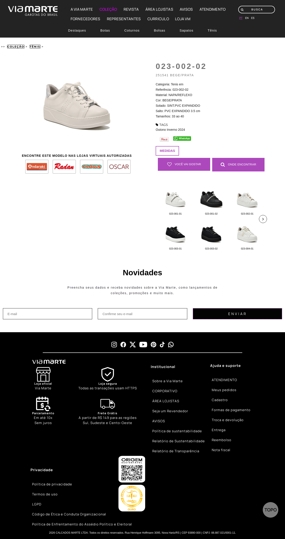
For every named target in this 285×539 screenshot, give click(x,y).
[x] (132, 344)
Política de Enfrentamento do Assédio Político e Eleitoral (82, 524)
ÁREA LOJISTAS (159, 9)
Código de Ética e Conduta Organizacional (69, 514)
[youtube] (143, 344)
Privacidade (42, 469)
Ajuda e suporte (225, 365)
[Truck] (107, 411)
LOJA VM (182, 18)
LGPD (36, 504)
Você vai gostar (184, 164)
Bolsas (159, 30)
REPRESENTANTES (124, 18)
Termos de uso (45, 494)
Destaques (77, 30)
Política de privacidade (52, 484)
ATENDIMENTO (213, 9)
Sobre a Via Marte (167, 381)
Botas (105, 30)
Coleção (15, 46)
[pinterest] (153, 344)
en (246, 18)
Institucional (163, 366)
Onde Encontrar (238, 164)
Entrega (219, 430)
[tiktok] (162, 344)
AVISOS (186, 9)
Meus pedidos (224, 390)
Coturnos (132, 30)
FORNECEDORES (85, 18)
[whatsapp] (170, 344)
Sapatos (186, 30)
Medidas (167, 151)
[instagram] (114, 344)
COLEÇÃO (108, 9)
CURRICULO (158, 18)
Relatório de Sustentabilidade (178, 441)
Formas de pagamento (231, 410)
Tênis (212, 30)
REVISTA (131, 9)
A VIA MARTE (82, 9)
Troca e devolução (228, 420)
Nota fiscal (221, 450)
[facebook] (123, 344)
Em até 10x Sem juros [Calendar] (43, 410)
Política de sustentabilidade (177, 431)
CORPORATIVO (164, 391)
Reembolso (221, 440)
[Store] (43, 378)
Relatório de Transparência (175, 451)
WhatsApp (184, 138)
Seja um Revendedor (170, 411)
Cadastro (220, 400)
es (252, 18)
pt (240, 18)
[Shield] (108, 378)
